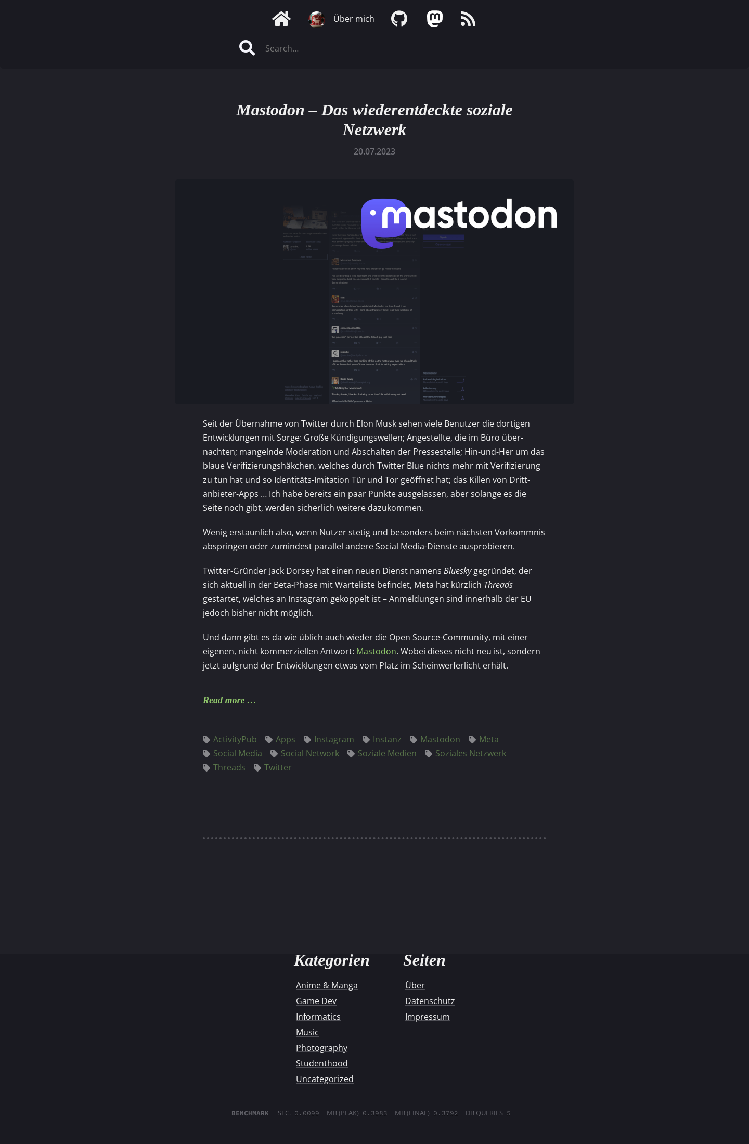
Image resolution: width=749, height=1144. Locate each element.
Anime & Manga (327, 985)
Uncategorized (325, 1079)
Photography (321, 1047)
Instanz (382, 739)
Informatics (318, 1016)
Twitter (273, 767)
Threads (224, 767)
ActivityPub (230, 739)
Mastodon (376, 651)
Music (307, 1032)
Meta (484, 739)
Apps (280, 739)
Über (415, 985)
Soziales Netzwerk (465, 753)
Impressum (427, 1016)
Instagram (329, 739)
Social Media (232, 753)
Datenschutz (430, 1001)
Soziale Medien (382, 753)
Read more (224, 700)
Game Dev (316, 1001)
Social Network (304, 753)
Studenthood (322, 1063)
